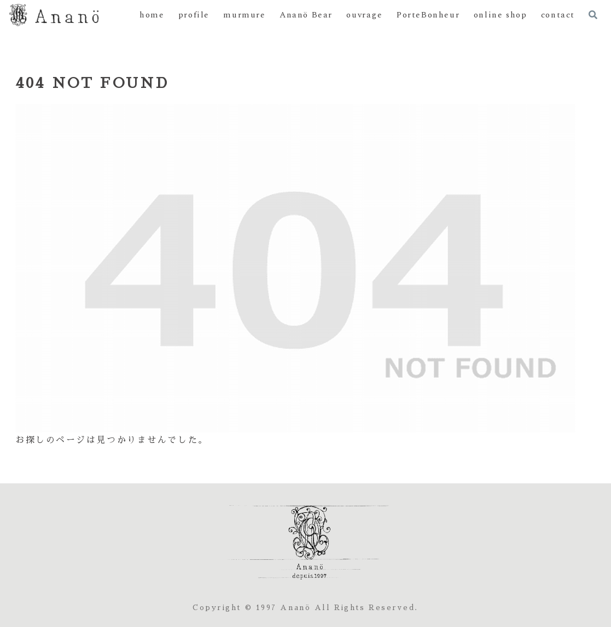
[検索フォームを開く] (593, 15)
